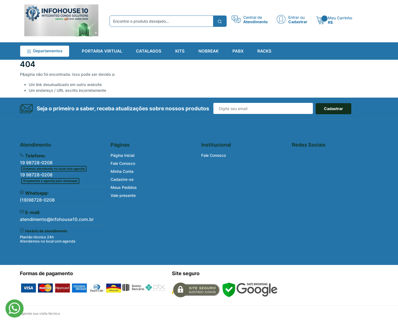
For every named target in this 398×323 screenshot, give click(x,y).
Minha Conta (122, 171)
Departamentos (44, 50)
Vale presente (123, 195)
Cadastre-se (122, 179)
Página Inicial (122, 155)
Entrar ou (296, 17)
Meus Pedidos (124, 187)
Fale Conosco (123, 163)
